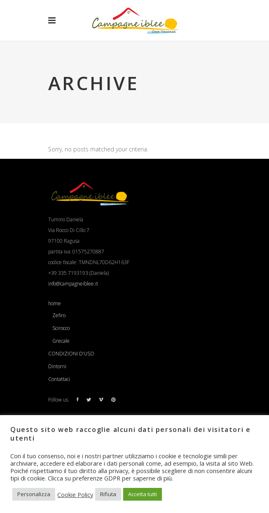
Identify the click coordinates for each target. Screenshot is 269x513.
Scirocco (61, 328)
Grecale (61, 340)
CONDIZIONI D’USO (71, 353)
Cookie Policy (75, 494)
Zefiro (58, 315)
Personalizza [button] (33, 494)
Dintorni (57, 366)
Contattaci (59, 379)
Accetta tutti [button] (142, 494)
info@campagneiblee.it (73, 283)
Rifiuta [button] (108, 494)
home (54, 303)
